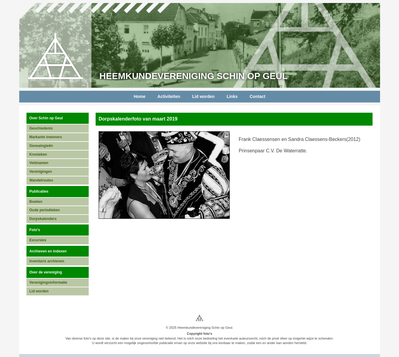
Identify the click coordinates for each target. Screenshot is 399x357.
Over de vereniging (45, 272)
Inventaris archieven (46, 261)
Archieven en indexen (48, 251)
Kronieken (38, 154)
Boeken (35, 202)
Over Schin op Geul (46, 118)
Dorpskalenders (43, 219)
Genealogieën (41, 146)
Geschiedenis (41, 128)
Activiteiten (169, 96)
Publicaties (38, 191)
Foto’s (34, 230)
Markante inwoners (45, 137)
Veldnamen (38, 163)
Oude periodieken (44, 210)
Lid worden (203, 96)
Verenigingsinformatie (48, 282)
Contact (257, 96)
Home (140, 96)
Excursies (38, 240)
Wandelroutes (41, 180)
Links (232, 96)
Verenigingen (40, 171)
